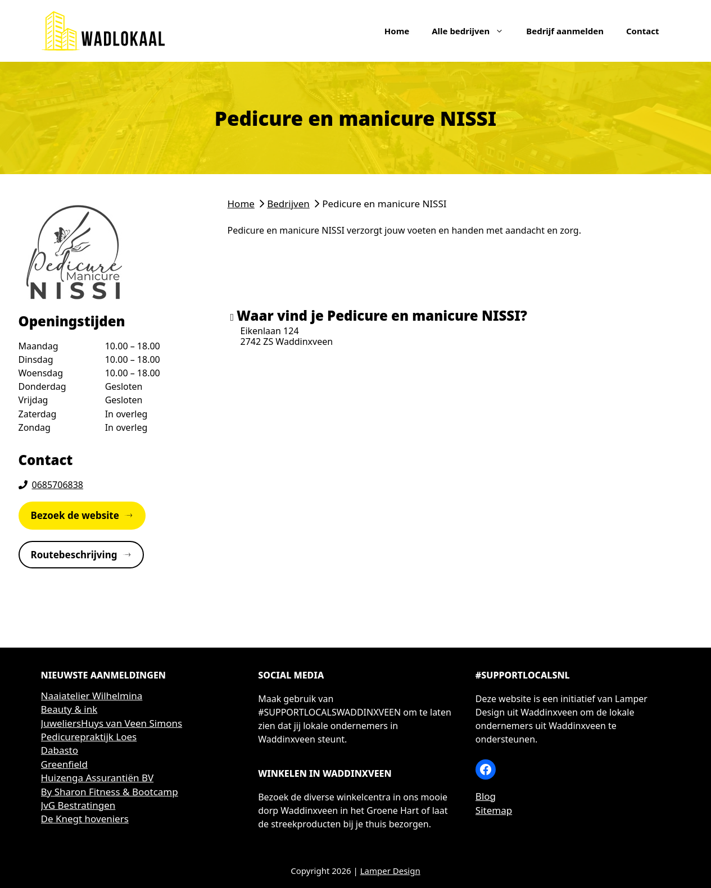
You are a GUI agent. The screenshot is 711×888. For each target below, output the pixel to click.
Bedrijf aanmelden (565, 31)
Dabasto (60, 750)
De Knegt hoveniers (85, 818)
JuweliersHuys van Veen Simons (112, 723)
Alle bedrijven (473, 31)
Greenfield (64, 764)
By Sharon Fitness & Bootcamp (109, 791)
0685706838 (58, 485)
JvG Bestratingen (78, 805)
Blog (485, 796)
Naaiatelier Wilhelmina (92, 695)
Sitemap (493, 810)
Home (396, 31)
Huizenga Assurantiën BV (97, 777)
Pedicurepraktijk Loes (89, 736)
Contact (642, 31)
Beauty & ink (69, 709)
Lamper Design (390, 870)
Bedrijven (288, 203)
